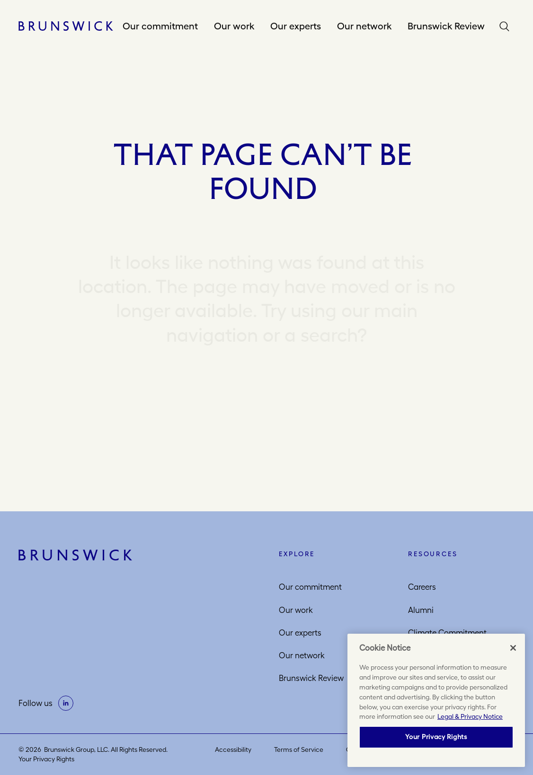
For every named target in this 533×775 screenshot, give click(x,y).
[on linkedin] (65, 703)
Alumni (421, 610)
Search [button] (506, 26)
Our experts (295, 25)
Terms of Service (298, 749)
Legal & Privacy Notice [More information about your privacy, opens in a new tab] (470, 716)
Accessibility (233, 749)
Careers (422, 587)
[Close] (513, 647)
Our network (364, 25)
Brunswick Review (446, 25)
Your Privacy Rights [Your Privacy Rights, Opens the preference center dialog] (436, 737)
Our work (234, 25)
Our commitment (160, 25)
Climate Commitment (447, 632)
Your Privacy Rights (46, 759)
